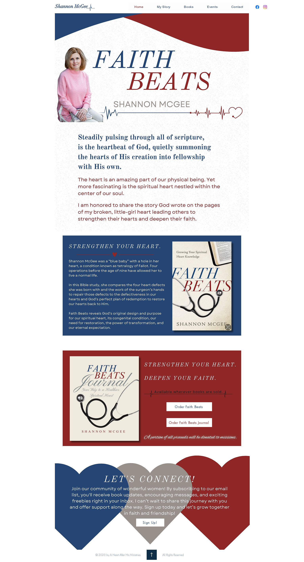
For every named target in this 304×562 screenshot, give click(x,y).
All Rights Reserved (173, 555)
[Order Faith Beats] (189, 406)
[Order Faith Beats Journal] (189, 422)
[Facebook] (257, 7)
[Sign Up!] (150, 523)
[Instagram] (265, 7)
